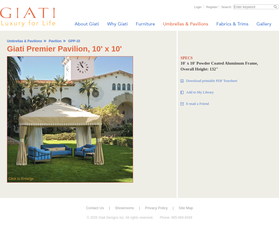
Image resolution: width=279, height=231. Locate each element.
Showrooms (124, 208)
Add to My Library (200, 92)
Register (212, 7)
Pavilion (55, 41)
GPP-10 (74, 41)
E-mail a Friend (197, 104)
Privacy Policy (156, 208)
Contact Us (95, 208)
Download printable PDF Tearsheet (211, 81)
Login (198, 7)
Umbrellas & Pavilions (24, 41)
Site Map (186, 208)
